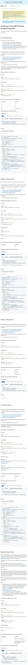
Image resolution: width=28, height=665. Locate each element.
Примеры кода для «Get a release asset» (9, 111)
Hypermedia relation (15, 554)
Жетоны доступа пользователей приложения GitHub (12, 57)
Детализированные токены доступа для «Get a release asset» (13, 52)
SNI (18, 560)
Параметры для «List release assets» (8, 429)
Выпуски (7, 8)
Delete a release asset (7, 319)
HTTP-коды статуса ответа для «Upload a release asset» (11, 634)
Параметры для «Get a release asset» (8, 72)
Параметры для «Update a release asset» (9, 200)
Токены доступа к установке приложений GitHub (11, 58)
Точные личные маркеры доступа (8, 59)
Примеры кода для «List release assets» (8, 480)
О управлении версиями (7, 22)
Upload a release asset (8, 552)
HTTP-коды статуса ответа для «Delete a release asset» (11, 367)
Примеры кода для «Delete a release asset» (9, 376)
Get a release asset (7, 38)
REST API (3, 8)
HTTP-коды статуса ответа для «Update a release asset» (11, 242)
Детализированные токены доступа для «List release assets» (13, 409)
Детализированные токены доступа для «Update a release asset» (13, 185)
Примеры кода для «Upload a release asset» (9, 645)
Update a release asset (8, 179)
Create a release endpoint (5, 558)
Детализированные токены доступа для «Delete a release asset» (13, 324)
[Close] (25, 1)
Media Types (22, 566)
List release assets (6, 405)
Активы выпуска (12, 8)
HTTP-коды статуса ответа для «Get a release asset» (11, 99)
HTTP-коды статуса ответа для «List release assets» (11, 473)
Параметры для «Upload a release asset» (9, 598)
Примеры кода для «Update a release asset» (9, 249)
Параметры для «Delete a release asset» (8, 340)
